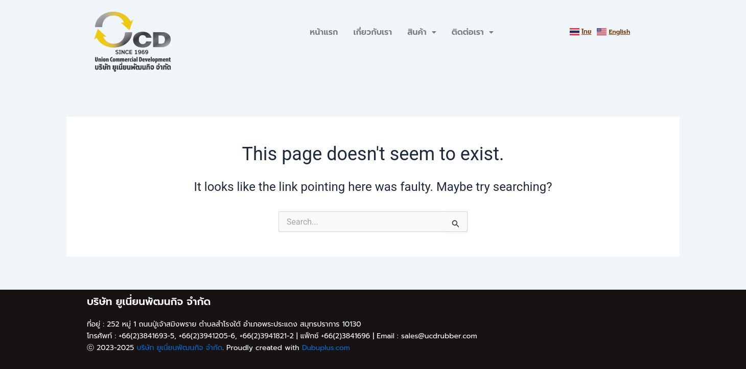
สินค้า (421, 32)
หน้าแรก (324, 32)
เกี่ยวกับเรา (372, 32)
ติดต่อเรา (473, 32)
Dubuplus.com (326, 347)
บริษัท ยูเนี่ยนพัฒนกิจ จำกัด (179, 347)
